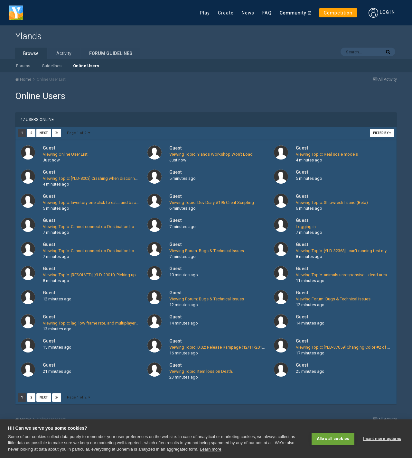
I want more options (382, 438)
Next (44, 133)
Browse (31, 53)
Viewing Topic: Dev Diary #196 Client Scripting (211, 202)
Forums (23, 65)
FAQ (267, 12)
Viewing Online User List (65, 154)
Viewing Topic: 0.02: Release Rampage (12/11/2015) (217, 347)
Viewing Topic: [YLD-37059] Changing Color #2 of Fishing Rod (352, 347)
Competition (338, 12)
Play (205, 12)
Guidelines (51, 65)
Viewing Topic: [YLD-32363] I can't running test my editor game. (353, 250)
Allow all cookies (333, 438)
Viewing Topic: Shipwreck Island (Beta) (332, 202)
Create (226, 12)
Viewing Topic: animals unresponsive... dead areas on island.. (352, 274)
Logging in (306, 226)
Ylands (28, 36)
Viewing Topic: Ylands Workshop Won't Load (211, 154)
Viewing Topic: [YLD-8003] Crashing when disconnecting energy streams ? (111, 178)
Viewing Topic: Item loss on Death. (201, 371)
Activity (63, 53)
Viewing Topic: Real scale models (327, 154)
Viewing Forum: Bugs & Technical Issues (206, 250)
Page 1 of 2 (78, 133)
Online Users (86, 65)
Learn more (210, 449)
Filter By (382, 133)
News (248, 12)
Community (293, 12)
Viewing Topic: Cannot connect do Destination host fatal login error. (105, 226)
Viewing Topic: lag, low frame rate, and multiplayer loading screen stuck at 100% (117, 323)
